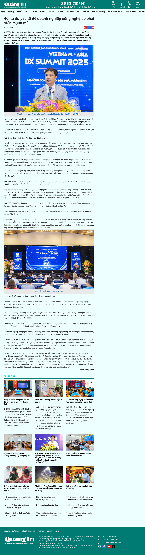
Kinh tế (19, 11)
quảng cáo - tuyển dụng (11, 531)
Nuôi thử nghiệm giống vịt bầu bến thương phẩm (80, 514)
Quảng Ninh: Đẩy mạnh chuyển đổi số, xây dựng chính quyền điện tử (16, 488)
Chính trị (11, 11)
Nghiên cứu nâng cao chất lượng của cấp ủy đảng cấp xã (17, 454)
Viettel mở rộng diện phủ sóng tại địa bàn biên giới (17, 506)
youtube (50, 531)
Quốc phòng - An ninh (73, 11)
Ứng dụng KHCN (66, 7)
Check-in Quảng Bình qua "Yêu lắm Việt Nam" (17, 514)
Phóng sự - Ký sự (130, 11)
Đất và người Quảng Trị (115, 11)
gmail (57, 531)
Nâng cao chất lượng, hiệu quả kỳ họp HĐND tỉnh (80, 506)
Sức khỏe (60, 11)
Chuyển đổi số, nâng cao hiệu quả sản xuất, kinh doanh (48, 514)
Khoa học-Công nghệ (98, 11)
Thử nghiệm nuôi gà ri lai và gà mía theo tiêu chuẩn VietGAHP (80, 498)
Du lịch (27, 11)
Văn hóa (42, 11)
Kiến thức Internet (91, 7)
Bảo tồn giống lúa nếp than (47, 505)
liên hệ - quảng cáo (28, 531)
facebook (41, 531)
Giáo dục (51, 11)
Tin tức (78, 7)
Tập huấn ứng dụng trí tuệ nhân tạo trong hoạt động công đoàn (79, 400)
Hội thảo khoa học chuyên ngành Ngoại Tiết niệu (47, 498)
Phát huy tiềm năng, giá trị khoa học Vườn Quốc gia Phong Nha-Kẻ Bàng (48, 488)
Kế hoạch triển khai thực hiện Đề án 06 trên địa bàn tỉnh (18, 498)
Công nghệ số (51, 7)
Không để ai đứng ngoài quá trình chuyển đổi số (78, 454)
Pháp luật (86, 11)
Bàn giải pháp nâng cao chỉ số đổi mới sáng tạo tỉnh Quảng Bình (16, 401)
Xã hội (35, 11)
